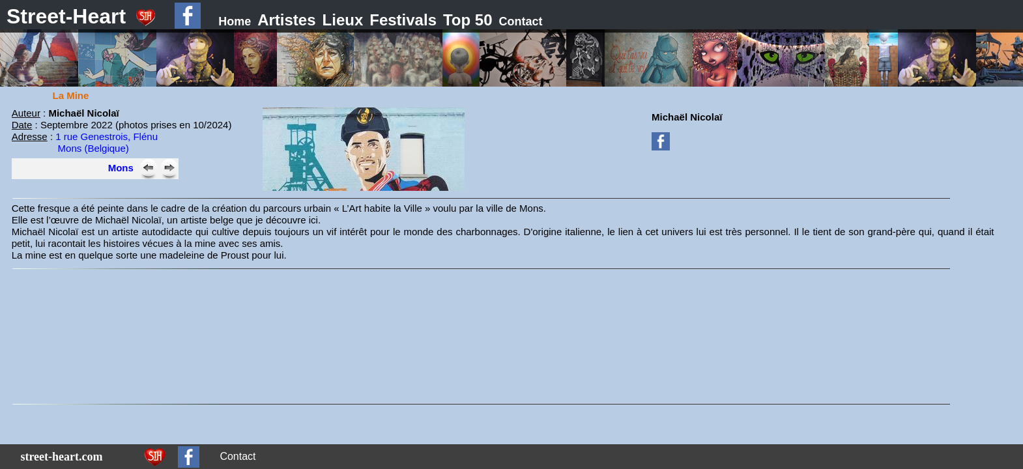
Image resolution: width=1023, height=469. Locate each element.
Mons (121, 167)
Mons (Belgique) (93, 148)
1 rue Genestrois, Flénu (106, 136)
